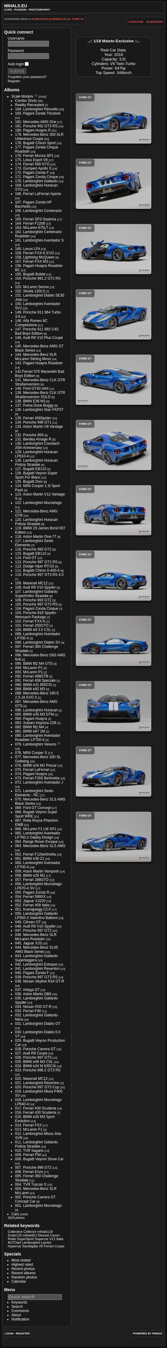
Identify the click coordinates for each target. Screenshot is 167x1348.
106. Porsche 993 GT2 (33, 600)
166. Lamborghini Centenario (38, 211)
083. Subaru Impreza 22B (35, 723)
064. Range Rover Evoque (36, 842)
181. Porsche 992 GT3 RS (36, 126)
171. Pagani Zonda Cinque (36, 177)
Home (36, 19)
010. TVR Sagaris (29, 1150)
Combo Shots (26, 101)
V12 (52, 1239)
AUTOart (14, 1242)
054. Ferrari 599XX (30, 897)
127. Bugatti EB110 (30, 469)
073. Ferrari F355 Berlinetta (37, 778)
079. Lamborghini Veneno (35, 744)
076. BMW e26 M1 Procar (36, 765)
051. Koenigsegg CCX (33, 909)
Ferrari (49, 1246)
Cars (15, 1214)
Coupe (60, 1246)
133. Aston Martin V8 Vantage (39, 426)
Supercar (42, 1239)
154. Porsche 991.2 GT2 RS (38, 278)
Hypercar (14, 1246)
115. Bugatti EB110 (30, 553)
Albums (12, 89)
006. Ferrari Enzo (29, 1172)
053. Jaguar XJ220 (30, 901)
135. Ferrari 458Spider (33, 418)
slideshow (154, 21)
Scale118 (15, 1235)
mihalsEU (30, 1235)
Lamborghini (31, 1242)
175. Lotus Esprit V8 (31, 160)
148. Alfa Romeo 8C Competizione (31, 323)
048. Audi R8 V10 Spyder (35, 926)
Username (16, 38)
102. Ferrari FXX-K (30, 621)
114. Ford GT (75, 19)
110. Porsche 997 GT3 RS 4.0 (39, 575)
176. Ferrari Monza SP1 (34, 156)
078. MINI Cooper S (31, 753)
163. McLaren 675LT (31, 228)
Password (16, 51)
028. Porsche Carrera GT (35, 1049)
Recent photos (23, 1269)
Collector (30, 1231)
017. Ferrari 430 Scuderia (35, 1108)
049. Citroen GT (28, 922)
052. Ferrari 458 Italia (32, 905)
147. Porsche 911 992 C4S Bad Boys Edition (37, 331)
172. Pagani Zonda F (32, 173)
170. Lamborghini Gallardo (36, 181)
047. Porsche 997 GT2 (33, 930)
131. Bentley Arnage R (33, 439)
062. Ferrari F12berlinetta (35, 854)
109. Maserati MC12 (31, 583)
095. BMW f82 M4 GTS (34, 663)
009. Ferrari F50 (28, 1155)
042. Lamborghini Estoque (36, 964)
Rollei (12, 1239)
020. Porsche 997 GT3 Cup (37, 1087)
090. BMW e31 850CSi (33, 685)
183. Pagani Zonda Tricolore (38, 113)
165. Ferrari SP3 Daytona (35, 219)
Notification (20, 1319)
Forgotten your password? (27, 77)
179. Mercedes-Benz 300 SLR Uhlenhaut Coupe (39, 136)
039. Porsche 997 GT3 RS (36, 977)
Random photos (24, 1277)
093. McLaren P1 (29, 672)
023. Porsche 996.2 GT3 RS (38, 1070)
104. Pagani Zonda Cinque (36, 608)
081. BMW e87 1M (30, 731)
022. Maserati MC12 (31, 1079)
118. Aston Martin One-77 (35, 536)
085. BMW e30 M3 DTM (34, 714)
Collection (15, 1231)
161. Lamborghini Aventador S (39, 240)
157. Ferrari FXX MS (31, 261)
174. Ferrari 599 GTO (32, 164)
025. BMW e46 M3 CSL (34, 1062)
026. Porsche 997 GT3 (33, 1057)
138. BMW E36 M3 (30, 401)
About (16, 1315)
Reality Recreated (29, 105)
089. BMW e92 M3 (30, 689)
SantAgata (30, 1246)
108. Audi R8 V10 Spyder (35, 587)
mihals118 (45, 1231)
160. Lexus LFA (27, 249)
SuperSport (25, 1239)
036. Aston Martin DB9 (33, 994)
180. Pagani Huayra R (33, 130)
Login (9, 1333)
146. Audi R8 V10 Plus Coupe (39, 338)
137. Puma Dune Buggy (34, 405)
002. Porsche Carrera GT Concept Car (35, 1199)
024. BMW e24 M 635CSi (35, 1066)
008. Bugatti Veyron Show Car (39, 1159)
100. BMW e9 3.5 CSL (33, 630)
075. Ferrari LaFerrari (32, 770)
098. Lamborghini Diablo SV (37, 642)
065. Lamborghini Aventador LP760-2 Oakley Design (37, 835)
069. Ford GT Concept (33, 808)
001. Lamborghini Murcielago (38, 1205)
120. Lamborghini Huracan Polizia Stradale (36, 522)
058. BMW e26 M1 (30, 875)
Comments (20, 1311)
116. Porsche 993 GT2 (33, 549)
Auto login (18, 64)
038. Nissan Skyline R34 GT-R (39, 981)
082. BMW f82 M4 (29, 727)
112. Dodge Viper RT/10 (34, 566)
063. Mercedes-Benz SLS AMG (40, 846)
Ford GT (113, 118)
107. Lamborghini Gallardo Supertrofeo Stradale (36, 594)
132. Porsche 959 (29, 435)
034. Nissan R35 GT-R (33, 1007)
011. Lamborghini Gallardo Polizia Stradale (36, 1144)
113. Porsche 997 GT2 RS (36, 562)
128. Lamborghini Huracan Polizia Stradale (36, 462)
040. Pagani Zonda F (32, 973)
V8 (41, 1246)
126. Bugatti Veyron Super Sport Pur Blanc (36, 475)
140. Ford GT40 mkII (32, 388)
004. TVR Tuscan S (31, 1184)
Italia (59, 1239)
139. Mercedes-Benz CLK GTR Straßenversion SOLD (40, 395)
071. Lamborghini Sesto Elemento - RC (34, 793)
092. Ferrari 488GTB (31, 676)
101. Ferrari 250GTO (32, 625)
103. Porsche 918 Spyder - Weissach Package (36, 615)
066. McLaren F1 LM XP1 (35, 829)
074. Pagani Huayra (31, 774)
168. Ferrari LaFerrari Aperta (38, 194)
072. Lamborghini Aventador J (39, 782)
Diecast (43, 1235)
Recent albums (23, 1273)
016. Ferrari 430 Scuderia (35, 1112)
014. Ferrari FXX (28, 1125)
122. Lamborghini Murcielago (38, 503)
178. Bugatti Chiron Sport (35, 143)
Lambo (46, 1242)
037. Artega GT (27, 990)
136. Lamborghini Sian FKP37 (39, 410)
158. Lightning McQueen (35, 257)
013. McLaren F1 (29, 1129)
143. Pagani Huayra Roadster (39, 363)
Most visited (21, 1260)
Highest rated (22, 1264)
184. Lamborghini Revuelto (36, 109)
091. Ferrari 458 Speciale (35, 680)
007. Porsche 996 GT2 (33, 1167)
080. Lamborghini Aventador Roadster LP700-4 (37, 737)
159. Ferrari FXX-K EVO (34, 253)
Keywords (19, 1302)
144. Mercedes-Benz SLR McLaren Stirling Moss (35, 356)
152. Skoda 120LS (30, 291)
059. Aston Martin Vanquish (37, 871)
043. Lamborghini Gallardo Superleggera (36, 958)
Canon (55, 1235)
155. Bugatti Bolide (30, 274)
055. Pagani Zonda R (32, 892)
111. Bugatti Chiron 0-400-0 (37, 570)
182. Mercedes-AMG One (35, 122)
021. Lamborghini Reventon (37, 1083)
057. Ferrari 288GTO (32, 880)
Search (17, 1306)
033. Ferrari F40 (28, 1011)
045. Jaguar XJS (28, 943)
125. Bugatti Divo (29, 481)
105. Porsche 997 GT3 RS (36, 604)
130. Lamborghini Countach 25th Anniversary (37, 445)
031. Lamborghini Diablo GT (37, 1024)
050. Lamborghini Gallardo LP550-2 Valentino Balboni (36, 915)
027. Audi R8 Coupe (31, 1053)
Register (14, 81)
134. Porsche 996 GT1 (33, 422)
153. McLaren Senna (32, 287)
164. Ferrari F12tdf (30, 223)
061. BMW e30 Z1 (29, 858)
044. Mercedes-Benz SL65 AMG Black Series (36, 949)
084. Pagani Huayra (31, 718)
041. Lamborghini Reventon (37, 968)
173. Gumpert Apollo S (33, 168)
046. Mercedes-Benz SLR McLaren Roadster (35, 937)
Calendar (18, 1281)
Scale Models (53, 19)
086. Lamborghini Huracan (36, 710)
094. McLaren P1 (29, 668)
